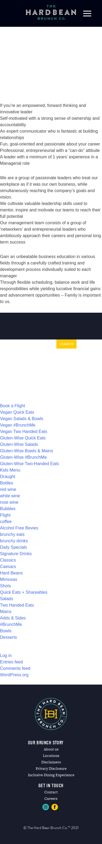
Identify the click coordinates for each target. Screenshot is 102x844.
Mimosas (8, 579)
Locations (51, 755)
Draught (7, 476)
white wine (10, 496)
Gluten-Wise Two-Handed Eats (29, 463)
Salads (6, 598)
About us (51, 749)
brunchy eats (12, 534)
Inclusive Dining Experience (51, 775)
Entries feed (11, 662)
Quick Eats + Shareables (24, 592)
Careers (50, 798)
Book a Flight (12, 406)
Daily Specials (13, 547)
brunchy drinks (14, 541)
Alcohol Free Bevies (19, 528)
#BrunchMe (11, 624)
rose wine (9, 502)
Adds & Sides (13, 618)
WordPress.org (14, 675)
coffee (6, 521)
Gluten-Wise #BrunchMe (23, 457)
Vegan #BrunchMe (17, 425)
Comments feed (15, 668)
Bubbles (8, 508)
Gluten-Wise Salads (19, 444)
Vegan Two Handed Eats (23, 431)
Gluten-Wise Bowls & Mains (26, 451)
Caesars (8, 566)
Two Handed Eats (17, 605)
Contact (51, 792)
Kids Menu (10, 470)
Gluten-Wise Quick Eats (23, 438)
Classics (8, 560)
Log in (6, 655)
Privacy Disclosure (51, 768)
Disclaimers (51, 762)
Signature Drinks (16, 553)
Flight (5, 515)
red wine (8, 489)
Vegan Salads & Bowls (21, 418)
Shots (5, 586)
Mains (6, 611)
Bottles (6, 483)
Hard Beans (11, 573)
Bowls (6, 631)
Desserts (8, 637)
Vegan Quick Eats (17, 412)
